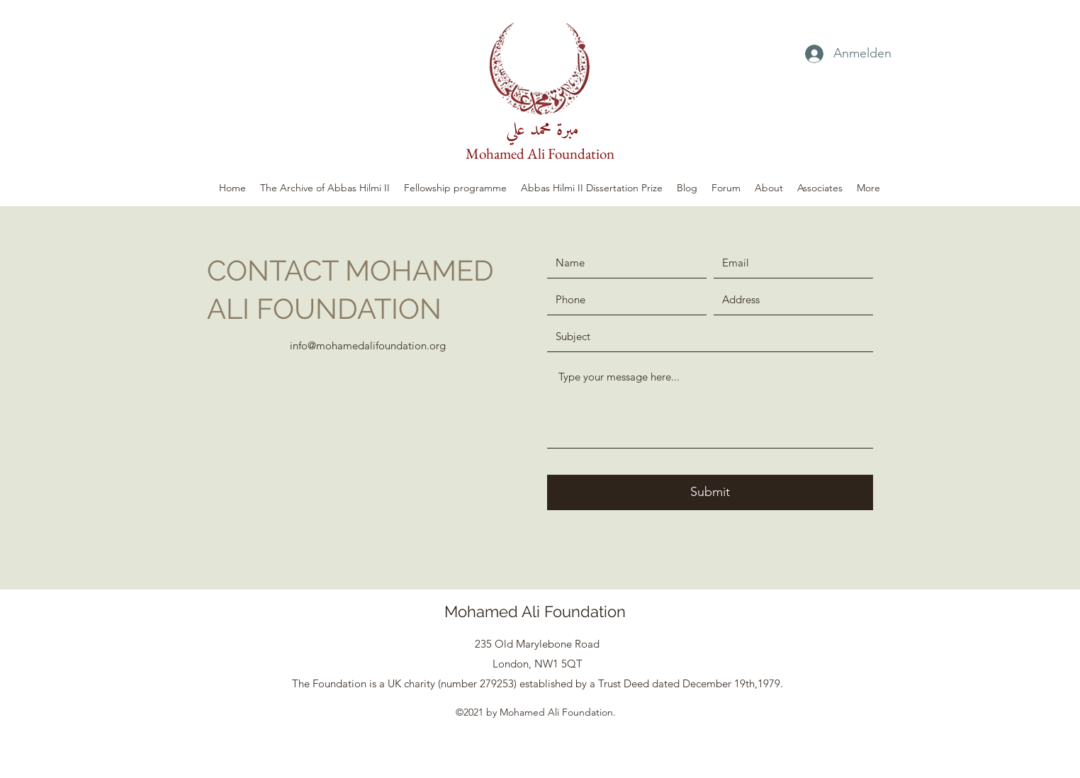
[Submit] (710, 492)
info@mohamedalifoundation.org (368, 345)
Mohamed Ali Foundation (540, 153)
